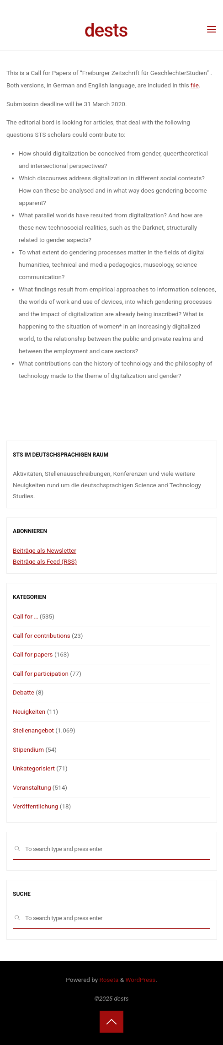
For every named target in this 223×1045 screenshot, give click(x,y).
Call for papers (33, 654)
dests (106, 30)
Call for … (25, 616)
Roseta (108, 979)
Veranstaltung (32, 787)
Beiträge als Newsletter (44, 550)
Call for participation (41, 673)
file (194, 85)
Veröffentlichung (35, 806)
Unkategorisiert (34, 768)
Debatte (23, 692)
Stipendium (28, 749)
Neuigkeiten (29, 711)
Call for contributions (41, 635)
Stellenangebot (33, 730)
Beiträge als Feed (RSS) (45, 561)
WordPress (141, 979)
